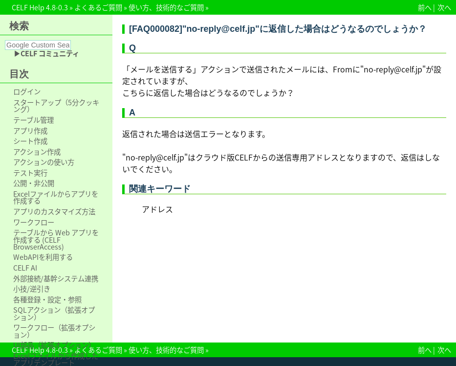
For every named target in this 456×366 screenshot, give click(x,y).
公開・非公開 (33, 183)
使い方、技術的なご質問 (166, 7)
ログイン (27, 91)
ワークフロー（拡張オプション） (54, 331)
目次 (19, 74)
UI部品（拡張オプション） (54, 345)
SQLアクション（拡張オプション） (54, 313)
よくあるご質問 (98, 7)
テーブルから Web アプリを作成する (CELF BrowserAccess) (56, 239)
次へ (444, 7)
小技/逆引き (31, 288)
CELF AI (25, 267)
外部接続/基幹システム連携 (55, 278)
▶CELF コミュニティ (46, 53)
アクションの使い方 (43, 162)
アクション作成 (37, 151)
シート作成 (30, 140)
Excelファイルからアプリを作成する (55, 197)
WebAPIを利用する (43, 256)
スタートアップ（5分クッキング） (56, 106)
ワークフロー (33, 222)
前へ (425, 7)
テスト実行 (30, 172)
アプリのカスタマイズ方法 (54, 211)
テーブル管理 (33, 119)
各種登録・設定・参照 (47, 299)
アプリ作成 (30, 130)
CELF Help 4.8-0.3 (40, 7)
